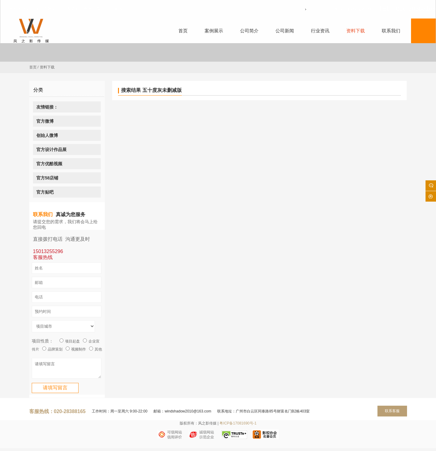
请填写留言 (66, 369)
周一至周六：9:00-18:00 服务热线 (333, 9)
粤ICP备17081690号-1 (237, 426)
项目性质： (42, 340)
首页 (33, 67)
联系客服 (392, 414)
